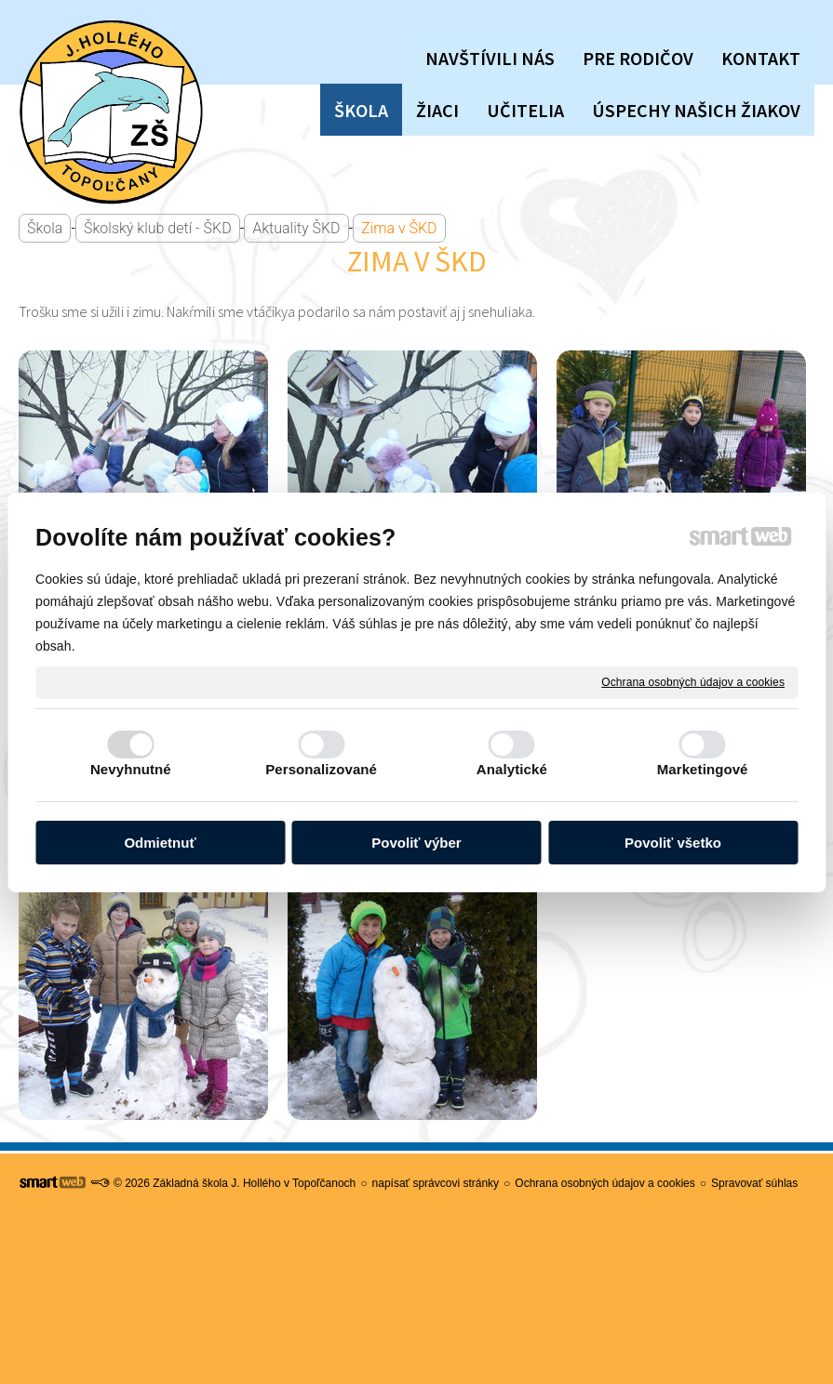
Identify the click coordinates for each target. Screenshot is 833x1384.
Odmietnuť (159, 842)
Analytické (512, 769)
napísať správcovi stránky (436, 1183)
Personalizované (321, 769)
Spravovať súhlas (754, 1183)
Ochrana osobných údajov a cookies (693, 681)
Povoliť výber (416, 842)
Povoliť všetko (673, 842)
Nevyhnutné (130, 769)
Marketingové (702, 769)
